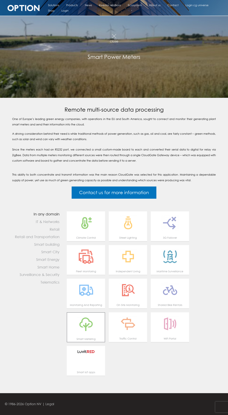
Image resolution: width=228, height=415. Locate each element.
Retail (54, 229)
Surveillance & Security (39, 274)
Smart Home (48, 267)
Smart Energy (47, 259)
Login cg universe (185, 5)
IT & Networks (47, 222)
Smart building (46, 244)
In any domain (46, 214)
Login (50, 10)
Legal (49, 404)
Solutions (53, 5)
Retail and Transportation (37, 237)
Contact (163, 5)
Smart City (50, 252)
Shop (206, 5)
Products (70, 5)
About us (146, 5)
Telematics (50, 282)
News (84, 5)
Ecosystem (128, 5)
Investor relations (105, 5)
